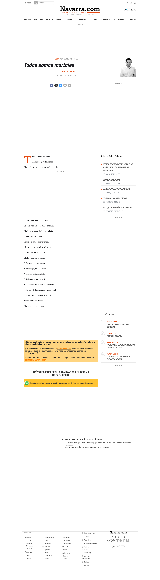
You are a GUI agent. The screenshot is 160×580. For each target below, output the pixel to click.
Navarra (27, 19)
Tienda (86, 565)
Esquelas (132, 19)
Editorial (28, 558)
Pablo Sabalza (68, 72)
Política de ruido (114, 336)
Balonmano (66, 537)
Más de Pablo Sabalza (111, 156)
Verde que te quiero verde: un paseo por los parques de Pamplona (118, 167)
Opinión (49, 19)
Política (28, 540)
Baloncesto (48, 555)
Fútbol (46, 552)
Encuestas (48, 543)
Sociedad (29, 549)
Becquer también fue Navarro (118, 208)
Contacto (87, 537)
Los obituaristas (111, 180)
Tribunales (29, 546)
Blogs (46, 540)
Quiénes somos (89, 533)
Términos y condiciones (90, 439)
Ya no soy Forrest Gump (115, 198)
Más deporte (67, 543)
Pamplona (38, 19)
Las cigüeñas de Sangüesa (116, 189)
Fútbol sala (66, 540)
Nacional (83, 19)
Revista (93, 19)
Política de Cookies (90, 543)
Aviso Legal (88, 553)
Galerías (65, 556)
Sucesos (29, 543)
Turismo (87, 562)
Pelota (47, 558)
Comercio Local (64, 349)
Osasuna (60, 19)
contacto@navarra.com (35, 360)
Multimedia (119, 19)
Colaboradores (49, 537)
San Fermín (105, 19)
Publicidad (87, 540)
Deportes (71, 19)
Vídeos (65, 559)
